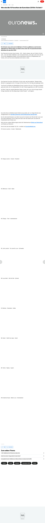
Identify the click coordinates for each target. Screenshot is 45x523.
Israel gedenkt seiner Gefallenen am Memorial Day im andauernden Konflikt (16, 458)
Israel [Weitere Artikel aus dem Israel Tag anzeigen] (10, 463)
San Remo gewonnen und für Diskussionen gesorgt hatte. (24, 114)
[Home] (1, 4)
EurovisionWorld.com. (30, 126)
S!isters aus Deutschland (37, 122)
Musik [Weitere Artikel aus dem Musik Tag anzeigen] (34, 463)
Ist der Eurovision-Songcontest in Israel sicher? (11, 455)
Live (42, 1)
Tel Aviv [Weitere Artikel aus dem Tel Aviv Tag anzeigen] (4, 463)
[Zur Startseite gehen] (4, 1)
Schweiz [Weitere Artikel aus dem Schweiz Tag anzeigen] (17, 463)
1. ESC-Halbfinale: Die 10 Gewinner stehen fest (10, 453)
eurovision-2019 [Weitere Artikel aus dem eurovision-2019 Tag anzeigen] (26, 463)
